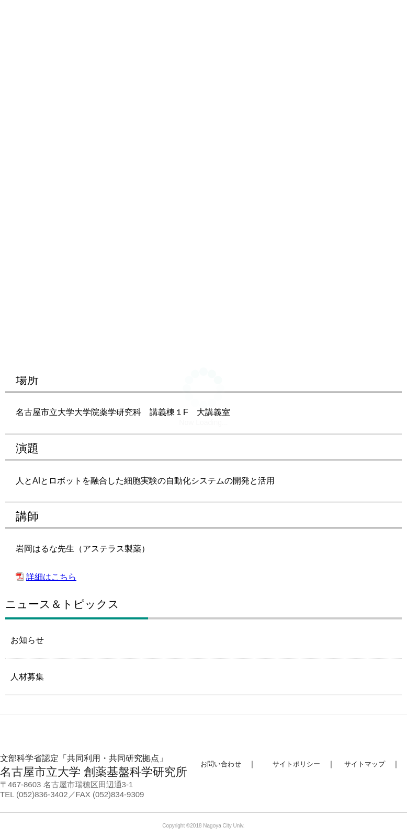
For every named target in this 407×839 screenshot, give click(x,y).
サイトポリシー (296, 764)
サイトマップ (364, 764)
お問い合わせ (220, 764)
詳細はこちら (51, 576)
